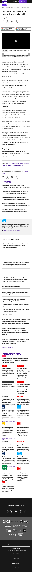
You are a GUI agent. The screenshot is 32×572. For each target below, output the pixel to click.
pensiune (27, 163)
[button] (16, 41)
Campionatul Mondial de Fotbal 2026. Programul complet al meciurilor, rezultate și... (16, 186)
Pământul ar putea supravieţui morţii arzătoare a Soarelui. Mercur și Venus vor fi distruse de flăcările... (23, 460)
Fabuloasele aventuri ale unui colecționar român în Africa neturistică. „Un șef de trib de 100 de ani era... (8, 402)
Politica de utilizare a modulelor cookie (16, 550)
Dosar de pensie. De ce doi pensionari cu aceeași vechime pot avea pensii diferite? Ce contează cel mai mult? (23, 448)
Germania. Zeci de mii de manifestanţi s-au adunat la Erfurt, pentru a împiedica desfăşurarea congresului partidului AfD (16, 321)
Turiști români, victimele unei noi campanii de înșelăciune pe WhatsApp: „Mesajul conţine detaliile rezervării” (16, 264)
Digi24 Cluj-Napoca (15, 7)
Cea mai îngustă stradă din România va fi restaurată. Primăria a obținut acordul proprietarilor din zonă (15, 55)
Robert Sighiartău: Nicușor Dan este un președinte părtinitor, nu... (15, 293)
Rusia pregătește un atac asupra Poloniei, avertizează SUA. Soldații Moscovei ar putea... (15, 198)
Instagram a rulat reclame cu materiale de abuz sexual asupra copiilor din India (8, 387)
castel (21, 163)
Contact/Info (16, 558)
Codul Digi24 (16, 553)
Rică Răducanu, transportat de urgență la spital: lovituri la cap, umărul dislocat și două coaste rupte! (15, 226)
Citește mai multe (7, 347)
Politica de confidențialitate (21, 544)
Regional (8, 7)
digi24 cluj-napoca (7, 165)
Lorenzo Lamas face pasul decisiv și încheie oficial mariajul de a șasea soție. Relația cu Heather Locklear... (23, 431)
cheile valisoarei (18, 165)
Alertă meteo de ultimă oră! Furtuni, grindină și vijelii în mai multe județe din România (8, 372)
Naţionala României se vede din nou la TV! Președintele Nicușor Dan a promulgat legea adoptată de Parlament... (23, 389)
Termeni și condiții (8, 544)
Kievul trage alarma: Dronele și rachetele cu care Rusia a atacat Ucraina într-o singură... (15, 192)
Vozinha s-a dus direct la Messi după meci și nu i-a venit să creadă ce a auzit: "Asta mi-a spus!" (23, 413)
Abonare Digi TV (16, 548)
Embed (5, 50)
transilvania (15, 163)
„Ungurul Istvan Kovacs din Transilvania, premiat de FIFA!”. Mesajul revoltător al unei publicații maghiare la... (23, 373)
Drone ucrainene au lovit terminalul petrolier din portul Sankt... (14, 300)
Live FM (15, 1)
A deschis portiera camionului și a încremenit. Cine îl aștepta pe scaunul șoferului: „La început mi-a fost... (8, 476)
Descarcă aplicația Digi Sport (11, 230)
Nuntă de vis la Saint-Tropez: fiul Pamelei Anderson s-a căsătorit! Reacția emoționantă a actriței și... (8, 414)
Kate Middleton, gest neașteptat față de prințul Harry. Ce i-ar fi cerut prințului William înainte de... (15, 360)
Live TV (22, 1)
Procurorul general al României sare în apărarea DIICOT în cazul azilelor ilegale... (14, 210)
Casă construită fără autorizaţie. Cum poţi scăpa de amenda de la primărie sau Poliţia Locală (23, 402)
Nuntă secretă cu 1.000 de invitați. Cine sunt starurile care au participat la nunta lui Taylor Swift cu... (8, 460)
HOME (3, 7)
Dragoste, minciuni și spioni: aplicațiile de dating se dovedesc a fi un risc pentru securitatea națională (15, 341)
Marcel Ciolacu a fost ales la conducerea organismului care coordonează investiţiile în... (16, 204)
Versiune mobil (16, 563)
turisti (9, 163)
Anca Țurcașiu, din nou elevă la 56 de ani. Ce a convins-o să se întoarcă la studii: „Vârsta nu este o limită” (8, 431)
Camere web (16, 556)
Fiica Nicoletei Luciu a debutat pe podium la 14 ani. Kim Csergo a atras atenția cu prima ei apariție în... (8, 488)
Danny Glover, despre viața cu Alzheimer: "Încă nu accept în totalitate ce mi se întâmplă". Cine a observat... (23, 476)
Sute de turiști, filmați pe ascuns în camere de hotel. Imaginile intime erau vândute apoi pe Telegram (8, 447)
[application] (16, 41)
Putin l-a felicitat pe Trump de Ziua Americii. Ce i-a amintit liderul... (16, 310)
